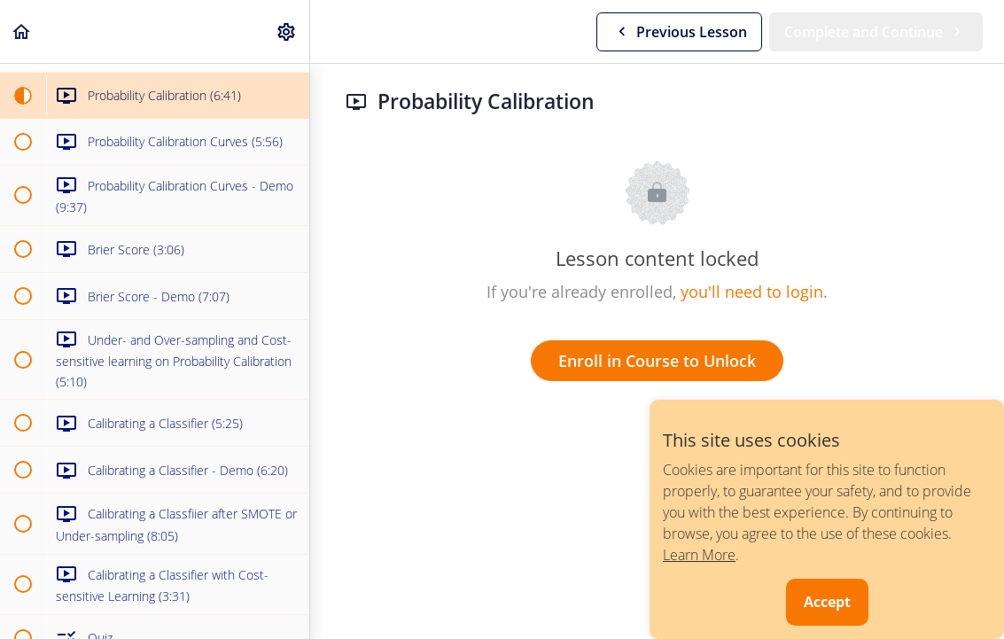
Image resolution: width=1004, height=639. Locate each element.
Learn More (699, 555)
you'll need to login (752, 291)
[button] (22, 31)
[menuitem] (287, 31)
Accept (827, 602)
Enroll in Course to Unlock (657, 360)
